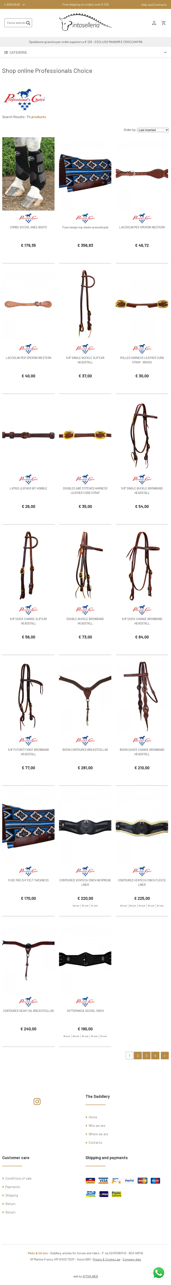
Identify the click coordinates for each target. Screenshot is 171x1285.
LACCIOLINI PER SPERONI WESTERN (142, 249)
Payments (12, 1187)
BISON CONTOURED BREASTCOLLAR (85, 771)
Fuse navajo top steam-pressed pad (85, 249)
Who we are (97, 1125)
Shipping (11, 1195)
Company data (132, 1259)
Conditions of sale (18, 1178)
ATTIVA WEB (90, 1276)
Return (10, 1204)
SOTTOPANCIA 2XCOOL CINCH (85, 1032)
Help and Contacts (154, 4)
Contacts (95, 1142)
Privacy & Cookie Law (106, 1259)
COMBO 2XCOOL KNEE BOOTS (28, 249)
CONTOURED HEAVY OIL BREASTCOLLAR (28, 1032)
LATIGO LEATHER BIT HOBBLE (28, 510)
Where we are (98, 1134)
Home (93, 1117)
